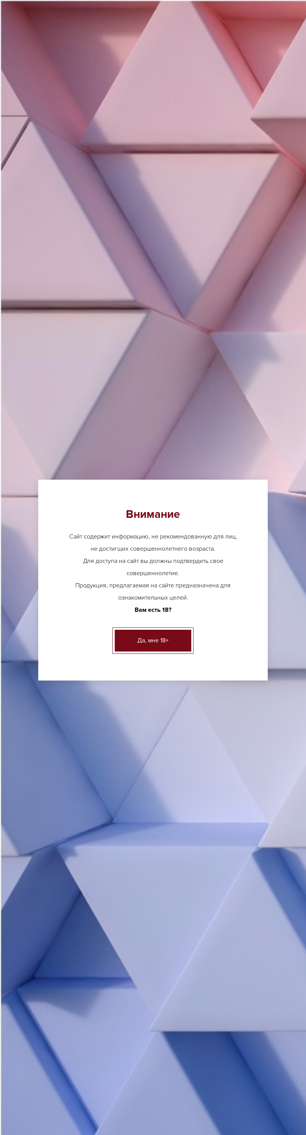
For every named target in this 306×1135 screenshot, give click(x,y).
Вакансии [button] (246, 113)
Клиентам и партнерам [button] (186, 113)
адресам (216, 266)
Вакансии (234, 1087)
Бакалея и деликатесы (49, 435)
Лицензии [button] (35, 113)
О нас (70, 1087)
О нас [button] (70, 113)
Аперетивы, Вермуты (47, 322)
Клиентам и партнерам (178, 1087)
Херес (145, 167)
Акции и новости (112, 1087)
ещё (20, 917)
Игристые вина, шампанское (57, 360)
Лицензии (36, 1087)
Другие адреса (122, 8)
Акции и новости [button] (115, 113)
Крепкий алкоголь (44, 378)
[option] (145, 533)
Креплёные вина (104, 167)
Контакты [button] (36, 138)
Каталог (60, 167)
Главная (27, 167)
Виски (95, 970)
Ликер (96, 958)
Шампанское (31, 966)
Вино (28, 341)
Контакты (271, 1087)
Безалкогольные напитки (53, 416)
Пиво (28, 304)
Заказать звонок (208, 66)
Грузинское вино (182, 917)
